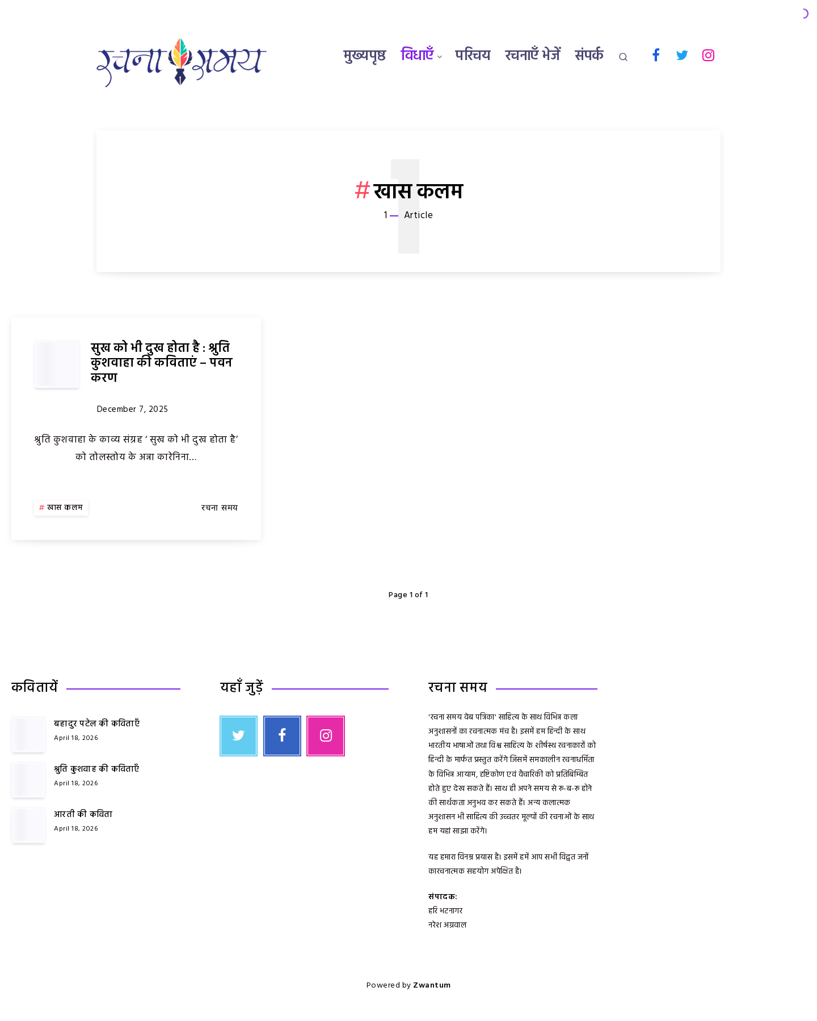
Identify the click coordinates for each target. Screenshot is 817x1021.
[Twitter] (682, 54)
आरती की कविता (83, 815)
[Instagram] (708, 54)
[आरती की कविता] (28, 825)
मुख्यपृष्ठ (365, 57)
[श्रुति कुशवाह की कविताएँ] (28, 780)
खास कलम (65, 507)
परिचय (473, 57)
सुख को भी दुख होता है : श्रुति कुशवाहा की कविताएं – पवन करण (162, 364)
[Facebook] (656, 54)
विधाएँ (417, 57)
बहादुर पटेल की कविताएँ (97, 724)
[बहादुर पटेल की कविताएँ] (28, 734)
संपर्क (589, 57)
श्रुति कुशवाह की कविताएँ (97, 769)
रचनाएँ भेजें (533, 57)
